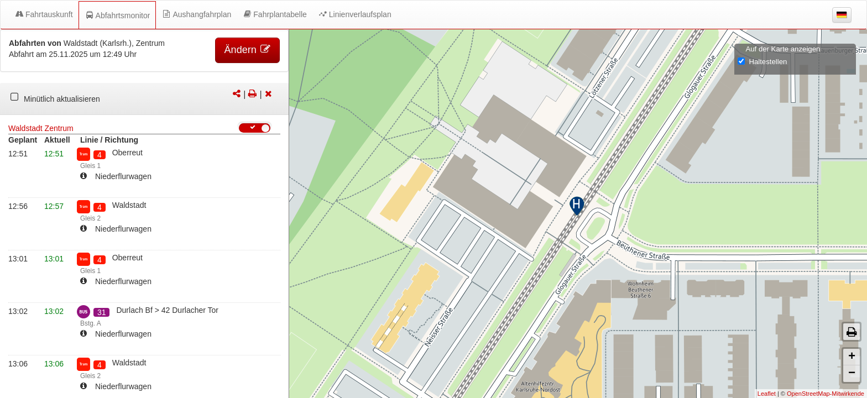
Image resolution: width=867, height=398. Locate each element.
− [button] (851, 373)
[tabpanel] (144, 99)
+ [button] (851, 357)
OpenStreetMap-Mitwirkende (825, 393)
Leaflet (767, 393)
